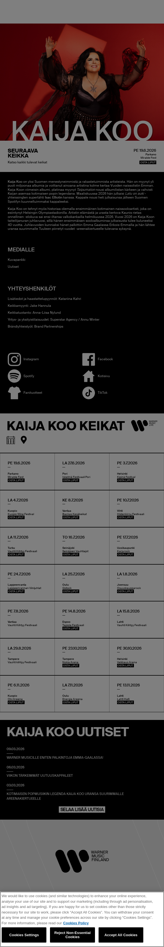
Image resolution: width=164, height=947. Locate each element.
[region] (82, 919)
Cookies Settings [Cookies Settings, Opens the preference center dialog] (24, 935)
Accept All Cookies (120, 935)
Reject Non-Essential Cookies (72, 935)
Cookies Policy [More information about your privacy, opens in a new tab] (76, 923)
